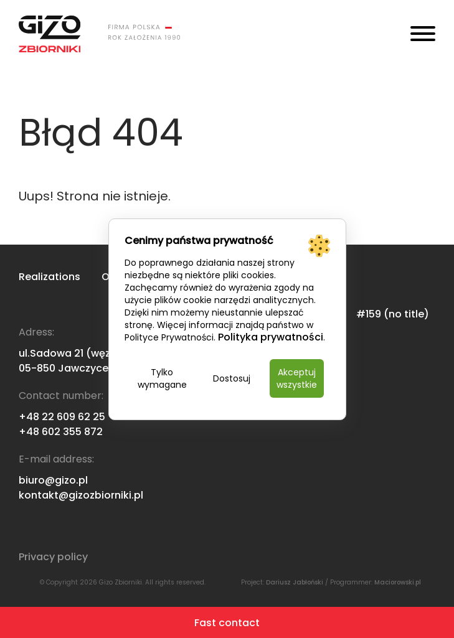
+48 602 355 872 (61, 432)
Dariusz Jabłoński (294, 582)
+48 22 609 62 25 (62, 417)
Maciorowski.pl (397, 582)
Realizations (49, 277)
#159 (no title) (392, 314)
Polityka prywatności (270, 337)
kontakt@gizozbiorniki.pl (81, 495)
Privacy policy (53, 557)
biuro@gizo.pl (53, 480)
